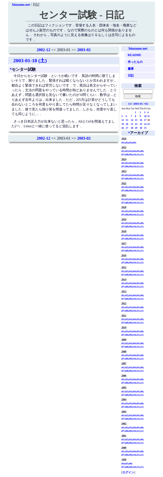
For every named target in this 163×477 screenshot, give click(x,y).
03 (130, 142)
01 (123, 142)
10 (145, 116)
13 (127, 120)
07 (123, 154)
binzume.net (21, 4)
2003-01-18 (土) (30, 60)
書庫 (131, 68)
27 (127, 128)
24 (145, 124)
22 (136, 124)
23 (141, 124)
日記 (131, 75)
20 (127, 124)
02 (146, 103)
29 (136, 128)
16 (141, 120)
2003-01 (138, 103)
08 (127, 154)
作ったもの (135, 62)
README (134, 55)
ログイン (128, 472)
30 (141, 128)
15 (136, 120)
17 (145, 120)
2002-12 (43, 50)
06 (142, 151)
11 (148, 116)
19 (122, 124)
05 (138, 151)
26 (122, 128)
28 (132, 128)
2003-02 (84, 50)
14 (132, 120)
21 (132, 124)
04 (134, 142)
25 (148, 124)
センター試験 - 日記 (81, 15)
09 (130, 154)
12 (129, 103)
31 (145, 128)
